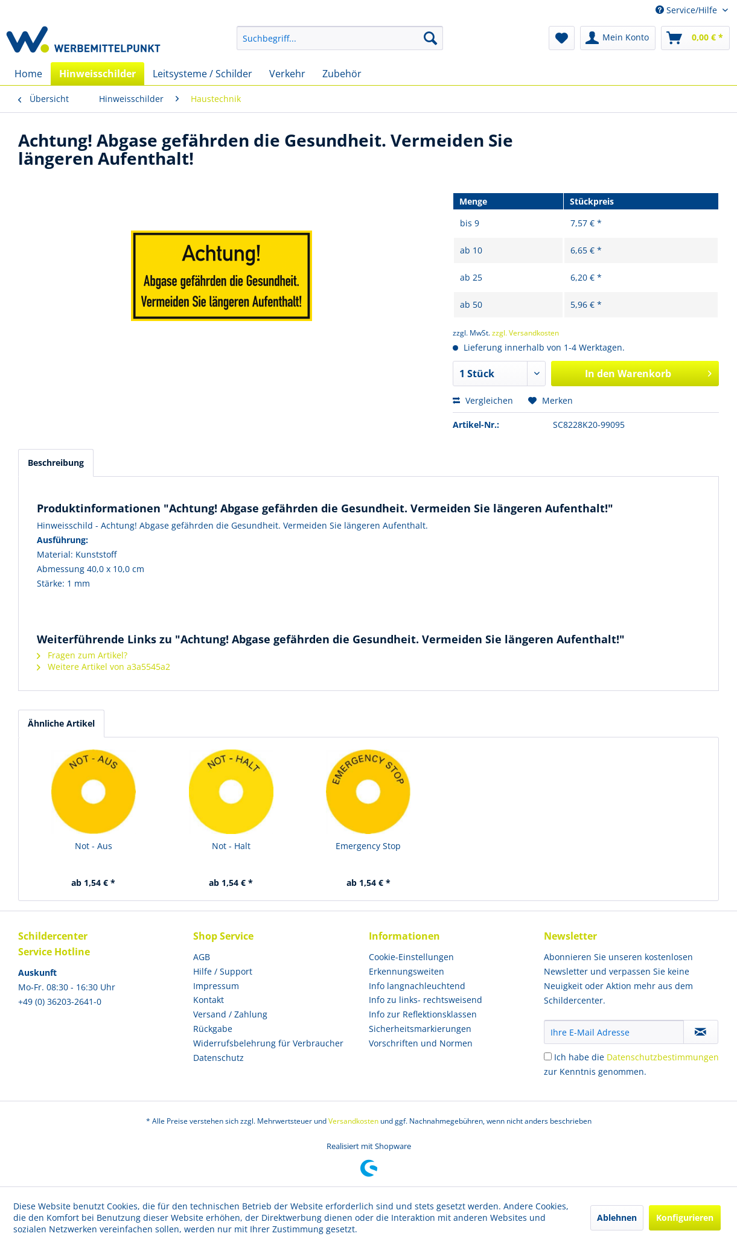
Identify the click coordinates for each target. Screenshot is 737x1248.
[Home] (28, 73)
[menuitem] (340, 38)
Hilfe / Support (222, 971)
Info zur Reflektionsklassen (423, 1014)
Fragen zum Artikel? (82, 655)
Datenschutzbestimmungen (663, 1057)
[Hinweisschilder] (97, 73)
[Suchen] (430, 38)
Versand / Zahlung (230, 1014)
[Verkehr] (287, 73)
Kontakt (208, 999)
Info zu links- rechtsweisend (425, 999)
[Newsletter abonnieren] (700, 1032)
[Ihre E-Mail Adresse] (614, 1032)
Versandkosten (353, 1121)
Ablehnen (617, 1217)
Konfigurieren (684, 1217)
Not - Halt (231, 846)
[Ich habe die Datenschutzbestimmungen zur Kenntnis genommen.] (548, 1056)
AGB (201, 957)
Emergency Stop (368, 846)
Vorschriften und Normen (421, 1043)
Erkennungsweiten (406, 971)
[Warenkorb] (695, 38)
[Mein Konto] (618, 38)
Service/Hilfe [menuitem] (687, 10)
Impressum (216, 986)
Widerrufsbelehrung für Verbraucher (268, 1043)
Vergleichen (483, 400)
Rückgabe (212, 1028)
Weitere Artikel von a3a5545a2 (103, 666)
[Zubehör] (342, 73)
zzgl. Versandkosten (525, 333)
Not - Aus (93, 846)
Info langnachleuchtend (417, 986)
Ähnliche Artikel (61, 723)
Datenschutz (218, 1057)
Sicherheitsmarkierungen (420, 1028)
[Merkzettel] (562, 38)
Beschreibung (56, 462)
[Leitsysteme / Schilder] (202, 73)
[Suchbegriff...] (340, 38)
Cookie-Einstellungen (411, 957)
